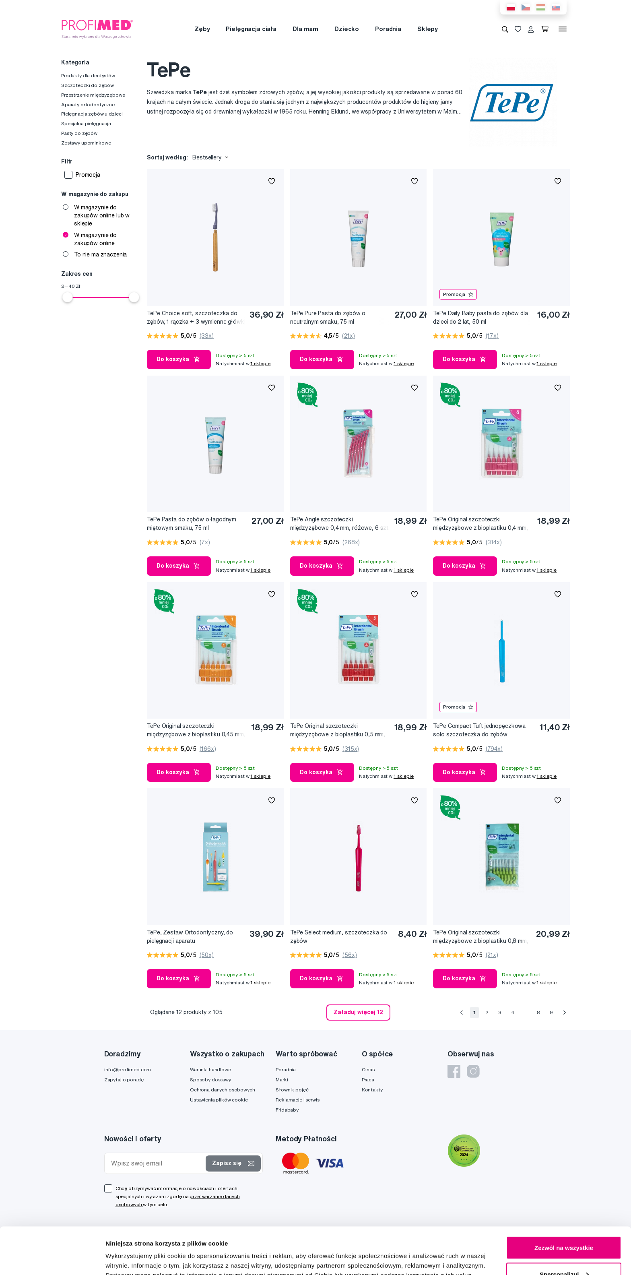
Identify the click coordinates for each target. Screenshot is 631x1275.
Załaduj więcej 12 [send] (358, 1012)
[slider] (67, 297)
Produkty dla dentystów (88, 75)
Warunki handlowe (210, 1069)
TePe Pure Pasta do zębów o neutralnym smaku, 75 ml (327, 317)
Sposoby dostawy (210, 1079)
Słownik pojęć (292, 1089)
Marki (282, 1079)
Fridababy (287, 1109)
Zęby (202, 29)
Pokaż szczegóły (129, 1250)
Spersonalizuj (564, 1227)
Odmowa (563, 1253)
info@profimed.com (127, 1069)
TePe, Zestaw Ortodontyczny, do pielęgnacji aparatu (190, 937)
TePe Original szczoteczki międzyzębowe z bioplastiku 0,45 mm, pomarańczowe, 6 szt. (196, 730)
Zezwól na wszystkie (563, 1200)
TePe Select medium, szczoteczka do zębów (338, 937)
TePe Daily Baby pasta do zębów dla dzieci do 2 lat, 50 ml (480, 317)
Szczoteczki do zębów (87, 85)
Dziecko (346, 29)
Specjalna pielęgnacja (86, 123)
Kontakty (372, 1089)
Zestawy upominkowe (86, 142)
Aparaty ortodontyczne (88, 104)
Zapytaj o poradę (124, 1079)
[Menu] (562, 29)
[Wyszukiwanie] (505, 29)
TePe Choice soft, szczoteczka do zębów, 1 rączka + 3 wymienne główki (196, 317)
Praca (368, 1079)
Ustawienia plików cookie (219, 1099)
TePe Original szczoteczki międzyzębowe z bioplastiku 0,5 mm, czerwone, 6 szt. (337, 730)
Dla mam (305, 29)
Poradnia (388, 29)
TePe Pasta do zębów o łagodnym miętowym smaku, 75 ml (191, 524)
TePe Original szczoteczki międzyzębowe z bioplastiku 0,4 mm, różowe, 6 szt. (480, 524)
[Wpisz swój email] (157, 1163)
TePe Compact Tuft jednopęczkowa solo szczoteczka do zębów (479, 730)
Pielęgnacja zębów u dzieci (91, 113)
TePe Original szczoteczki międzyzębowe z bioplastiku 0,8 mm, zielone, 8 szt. (480, 937)
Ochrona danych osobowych (222, 1089)
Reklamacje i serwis (297, 1099)
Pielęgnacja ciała (251, 29)
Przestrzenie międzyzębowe (93, 94)
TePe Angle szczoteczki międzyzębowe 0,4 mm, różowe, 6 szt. (340, 524)
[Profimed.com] (97, 28)
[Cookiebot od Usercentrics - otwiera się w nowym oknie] (52, 1259)
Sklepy (427, 29)
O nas (368, 1069)
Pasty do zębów (79, 133)
